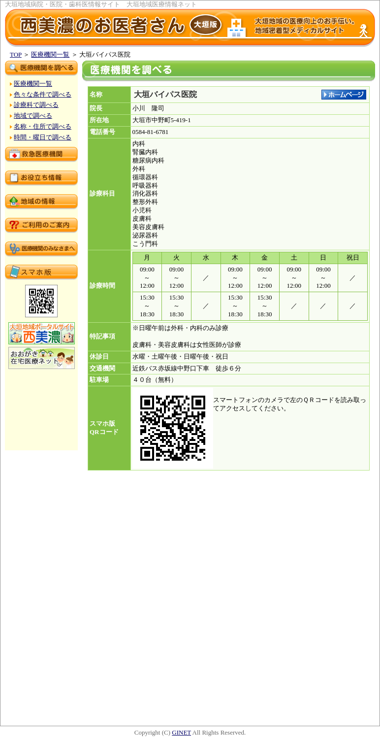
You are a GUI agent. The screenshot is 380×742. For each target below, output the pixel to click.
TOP (16, 54)
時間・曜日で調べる (42, 137)
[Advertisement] (229, 694)
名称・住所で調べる (42, 126)
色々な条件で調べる (42, 94)
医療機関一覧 (50, 54)
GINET (181, 732)
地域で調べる (33, 115)
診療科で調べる (36, 104)
